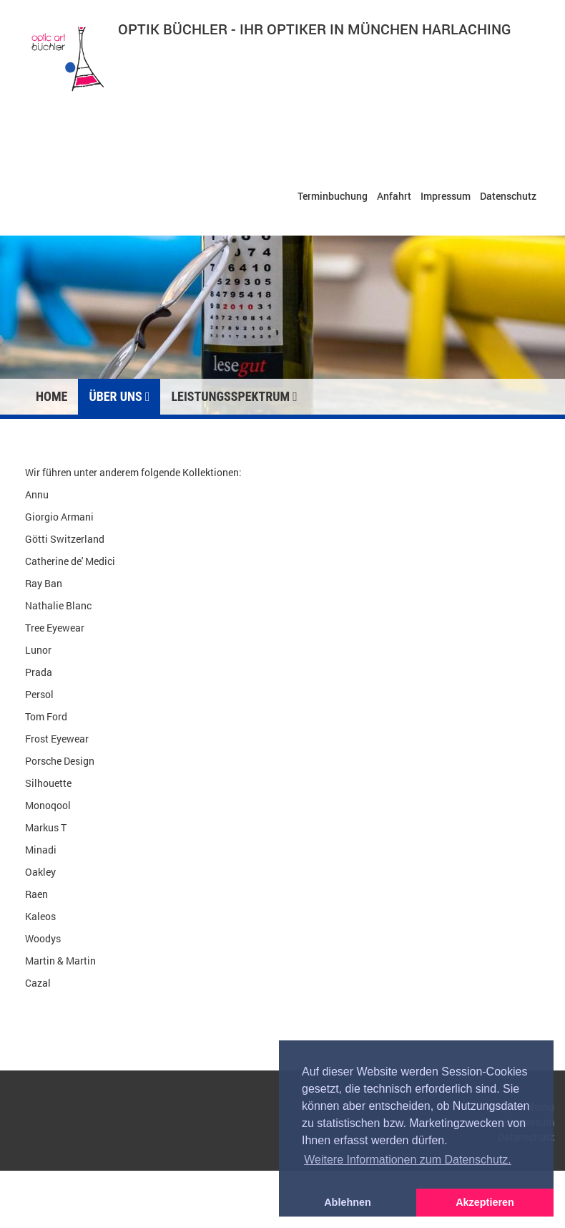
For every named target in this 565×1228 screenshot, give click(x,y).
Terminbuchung (333, 196)
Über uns (119, 396)
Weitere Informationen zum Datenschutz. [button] (407, 1160)
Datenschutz (508, 196)
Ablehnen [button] (347, 1202)
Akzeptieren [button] (485, 1202)
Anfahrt (394, 196)
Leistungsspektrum (234, 396)
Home (51, 396)
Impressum (446, 196)
